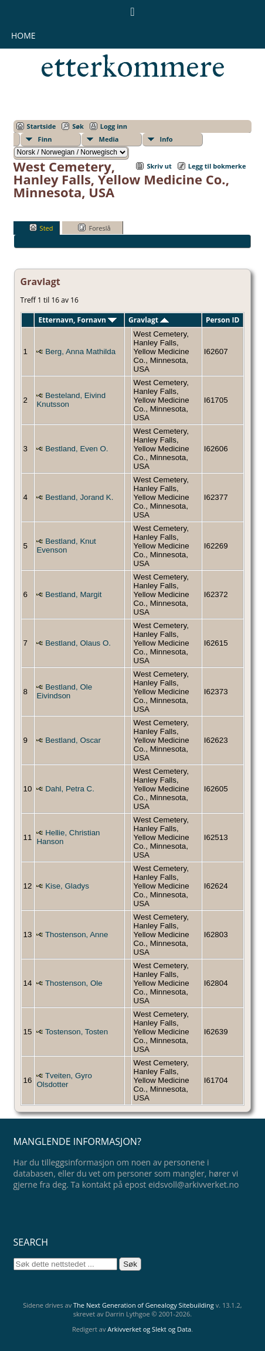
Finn (45, 139)
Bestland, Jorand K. (79, 497)
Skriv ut (159, 166)
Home (23, 35)
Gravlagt (148, 320)
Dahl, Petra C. (69, 788)
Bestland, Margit (73, 594)
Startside (41, 126)
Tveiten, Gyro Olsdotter (63, 1080)
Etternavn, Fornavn (78, 320)
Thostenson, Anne (76, 934)
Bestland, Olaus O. (78, 643)
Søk (78, 126)
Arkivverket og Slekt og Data (149, 1329)
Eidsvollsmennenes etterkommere (139, 50)
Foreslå (94, 227)
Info (166, 139)
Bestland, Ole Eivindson (64, 691)
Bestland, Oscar (73, 740)
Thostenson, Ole (74, 983)
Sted (41, 227)
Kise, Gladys (67, 886)
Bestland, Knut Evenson (66, 545)
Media (109, 139)
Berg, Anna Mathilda (80, 351)
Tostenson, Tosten (76, 1031)
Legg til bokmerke (217, 166)
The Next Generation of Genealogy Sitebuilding (143, 1305)
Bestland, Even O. (76, 448)
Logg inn (113, 126)
